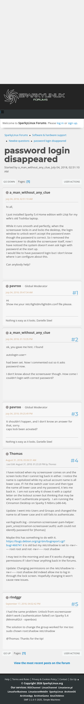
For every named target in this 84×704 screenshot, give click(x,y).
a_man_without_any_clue (29, 192)
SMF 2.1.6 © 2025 (33, 699)
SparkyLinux (56, 691)
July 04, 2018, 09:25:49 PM (19, 413)
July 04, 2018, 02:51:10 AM (19, 198)
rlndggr (15, 597)
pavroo (15, 286)
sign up (72, 123)
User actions (72, 181)
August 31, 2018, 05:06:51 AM (21, 460)
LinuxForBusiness (17, 691)
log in (60, 123)
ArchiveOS (70, 691)
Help (7, 679)
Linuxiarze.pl (65, 687)
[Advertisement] (42, 42)
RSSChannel (33, 687)
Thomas (15, 453)
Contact (63, 679)
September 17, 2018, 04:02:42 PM (23, 603)
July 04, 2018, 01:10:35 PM (19, 339)
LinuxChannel (49, 687)
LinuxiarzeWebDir (38, 691)
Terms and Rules (20, 679)
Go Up (7, 653)
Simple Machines (51, 699)
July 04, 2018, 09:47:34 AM (19, 292)
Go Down (9, 181)
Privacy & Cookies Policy (44, 679)
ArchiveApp (26, 695)
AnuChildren (57, 695)
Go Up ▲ (74, 679)
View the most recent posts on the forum (42, 663)
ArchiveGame (41, 695)
